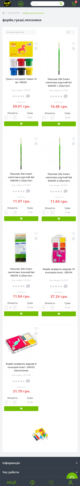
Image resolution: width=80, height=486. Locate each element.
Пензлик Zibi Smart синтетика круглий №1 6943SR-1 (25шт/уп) (58, 82)
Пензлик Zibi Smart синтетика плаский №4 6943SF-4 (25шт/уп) (21, 272)
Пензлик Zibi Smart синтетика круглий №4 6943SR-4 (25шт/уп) (58, 177)
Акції (11, 482)
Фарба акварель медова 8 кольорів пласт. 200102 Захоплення (21, 367)
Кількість (12, 112)
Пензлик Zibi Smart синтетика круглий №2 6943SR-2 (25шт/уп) (21, 177)
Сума (30, 112)
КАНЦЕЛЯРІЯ (14, 13)
